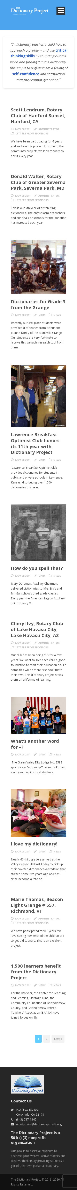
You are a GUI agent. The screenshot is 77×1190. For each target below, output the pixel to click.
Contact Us (21, 1101)
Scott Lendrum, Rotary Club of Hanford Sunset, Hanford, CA (38, 115)
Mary (42, 315)
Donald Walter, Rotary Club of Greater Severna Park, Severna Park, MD (38, 182)
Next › (58, 1039)
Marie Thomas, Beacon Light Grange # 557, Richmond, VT (37, 905)
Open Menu (60, 11)
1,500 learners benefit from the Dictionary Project (36, 972)
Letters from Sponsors (31, 133)
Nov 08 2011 (23, 129)
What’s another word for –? (35, 744)
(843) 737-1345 (26, 1119)
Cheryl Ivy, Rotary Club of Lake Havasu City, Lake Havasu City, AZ (37, 629)
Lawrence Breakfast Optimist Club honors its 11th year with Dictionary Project (35, 443)
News (57, 315)
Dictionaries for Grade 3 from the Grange (38, 304)
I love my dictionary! (34, 844)
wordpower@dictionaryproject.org (39, 1124)
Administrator (49, 129)
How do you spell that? (37, 568)
